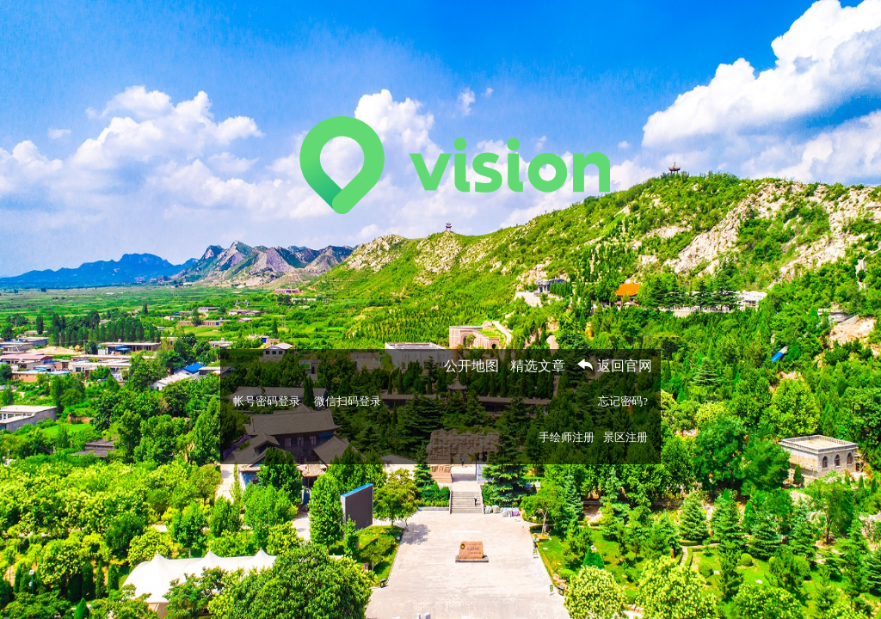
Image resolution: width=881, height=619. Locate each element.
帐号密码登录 (266, 401)
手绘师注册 (567, 437)
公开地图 (471, 366)
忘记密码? (623, 401)
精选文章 (537, 366)
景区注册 (625, 437)
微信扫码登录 (347, 401)
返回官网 (614, 366)
